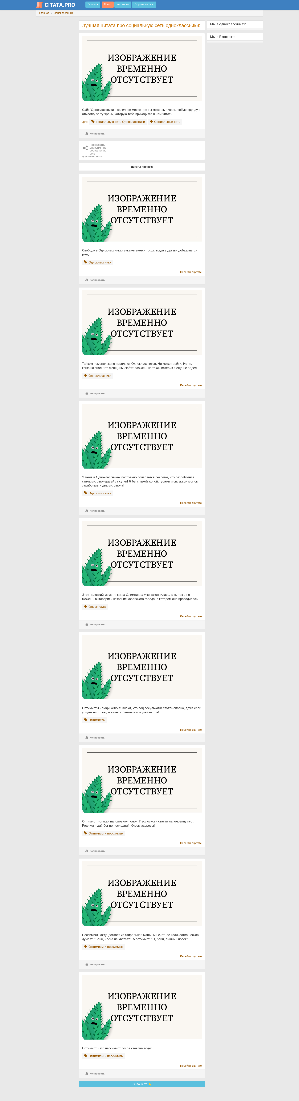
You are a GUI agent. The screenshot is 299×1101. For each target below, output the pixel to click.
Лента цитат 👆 (141, 1084)
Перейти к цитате (191, 272)
